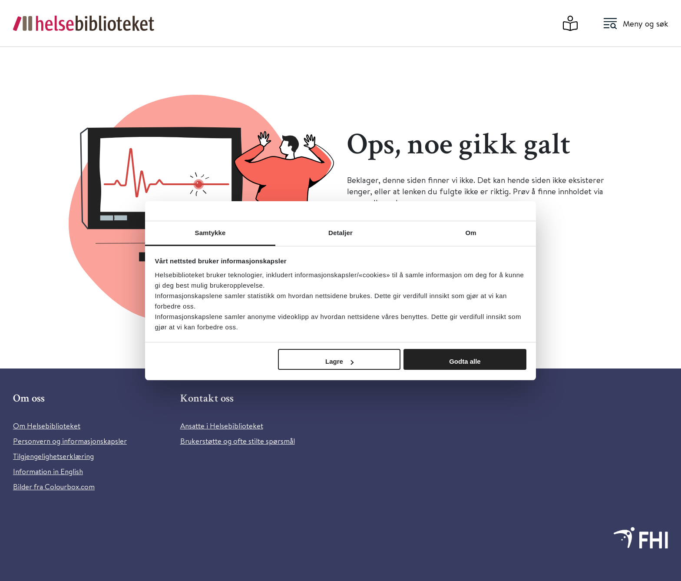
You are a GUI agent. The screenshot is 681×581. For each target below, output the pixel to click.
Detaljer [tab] (340, 232)
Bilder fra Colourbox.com (54, 486)
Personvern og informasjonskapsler (70, 441)
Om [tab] (470, 232)
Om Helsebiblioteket (46, 426)
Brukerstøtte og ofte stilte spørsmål (237, 441)
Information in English (48, 471)
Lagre (339, 361)
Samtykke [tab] (210, 232)
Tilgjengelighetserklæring (53, 456)
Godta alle (465, 361)
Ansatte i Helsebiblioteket (221, 426)
